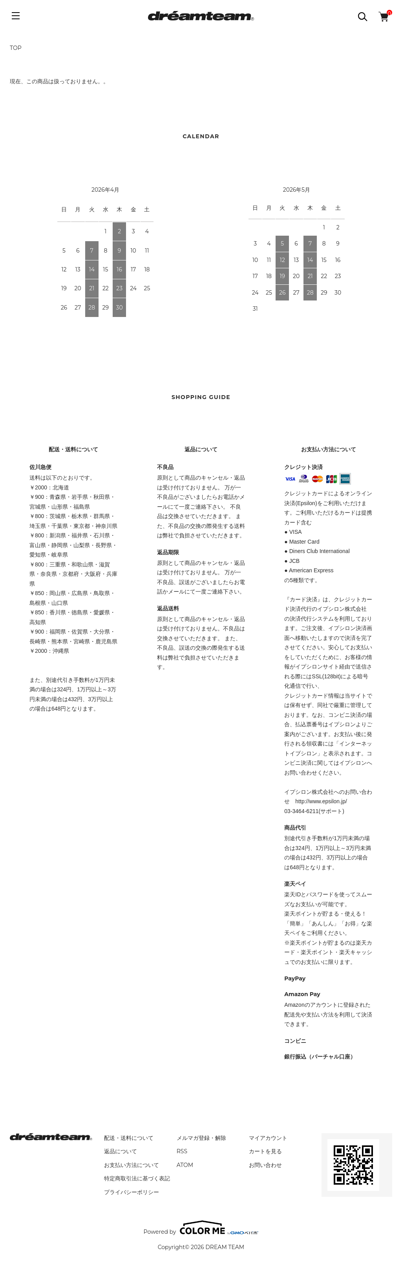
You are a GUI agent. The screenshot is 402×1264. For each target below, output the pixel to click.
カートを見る (265, 1151)
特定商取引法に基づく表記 (137, 1178)
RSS (182, 1151)
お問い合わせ (265, 1165)
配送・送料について (128, 1137)
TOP (16, 47)
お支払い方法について (131, 1165)
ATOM (185, 1165)
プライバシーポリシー (131, 1192)
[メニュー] (15, 15)
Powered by (201, 1227)
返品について (120, 1151)
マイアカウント (268, 1137)
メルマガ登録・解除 (201, 1137)
